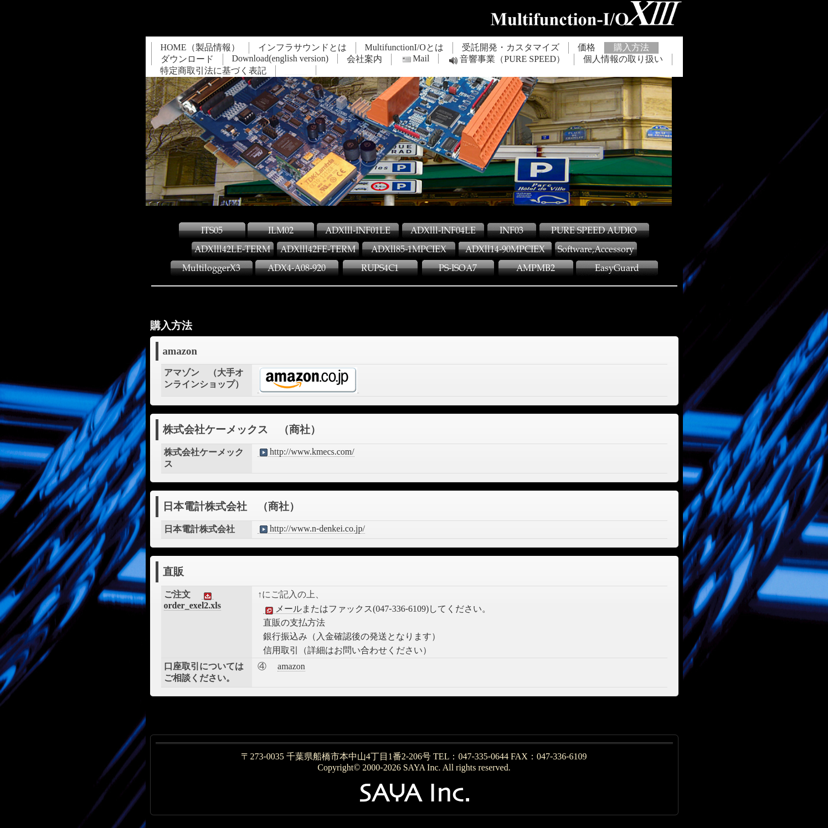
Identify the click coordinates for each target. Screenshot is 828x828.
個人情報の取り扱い (623, 59)
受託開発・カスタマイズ (510, 47)
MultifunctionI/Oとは (404, 47)
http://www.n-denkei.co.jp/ (311, 529)
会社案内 (364, 59)
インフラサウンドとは (302, 47)
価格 (586, 47)
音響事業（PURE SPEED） (506, 59)
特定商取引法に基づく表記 (213, 70)
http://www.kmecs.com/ (306, 452)
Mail (414, 59)
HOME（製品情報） (200, 47)
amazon (291, 666)
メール (282, 609)
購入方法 (631, 47)
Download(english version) (280, 58)
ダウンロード (187, 59)
